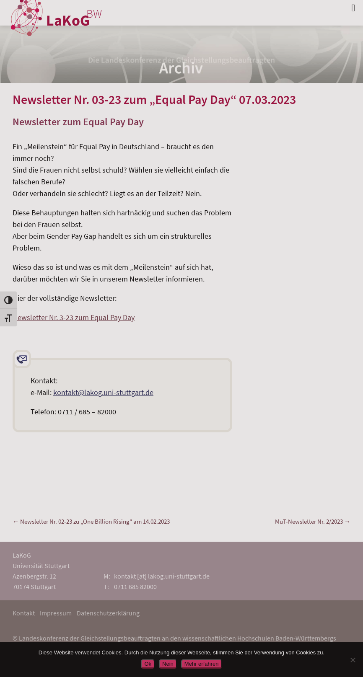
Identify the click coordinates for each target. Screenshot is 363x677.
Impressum (56, 613)
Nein (168, 664)
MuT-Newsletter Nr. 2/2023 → (312, 521)
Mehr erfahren (201, 664)
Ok (147, 664)
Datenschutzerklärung (108, 613)
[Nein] (352, 660)
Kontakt (24, 613)
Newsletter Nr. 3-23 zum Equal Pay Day (74, 317)
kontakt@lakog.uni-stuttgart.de (103, 392)
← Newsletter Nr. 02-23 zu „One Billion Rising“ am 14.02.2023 (91, 521)
